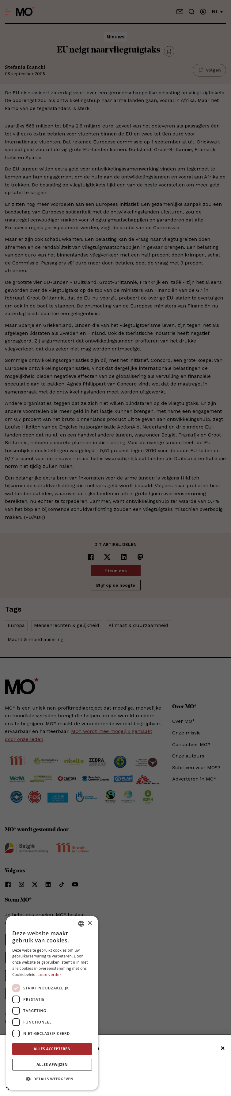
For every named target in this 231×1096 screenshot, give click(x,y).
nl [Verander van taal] (217, 11)
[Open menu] (8, 12)
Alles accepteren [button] (52, 1048)
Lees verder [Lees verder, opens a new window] (49, 975)
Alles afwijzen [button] (52, 1064)
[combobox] (81, 924)
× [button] (89, 923)
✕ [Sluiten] (222, 1048)
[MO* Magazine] (25, 11)
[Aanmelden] (203, 11)
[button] (52, 1079)
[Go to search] (191, 11)
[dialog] (52, 1003)
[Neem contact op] (179, 11)
